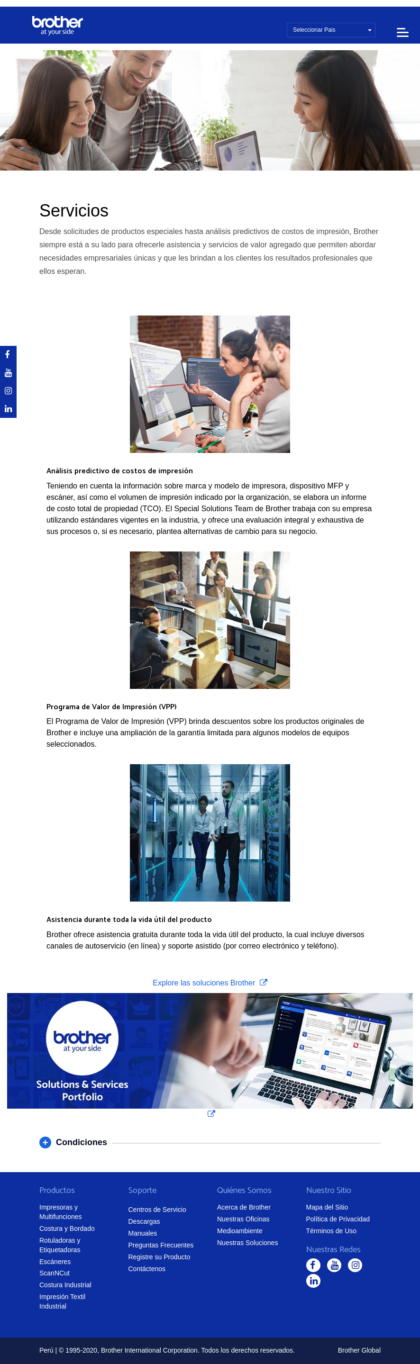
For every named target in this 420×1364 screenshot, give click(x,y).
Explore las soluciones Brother (205, 983)
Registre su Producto (159, 1257)
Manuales (142, 1233)
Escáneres (55, 1261)
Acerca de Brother (244, 1207)
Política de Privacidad (338, 1219)
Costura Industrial (65, 1285)
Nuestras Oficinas (243, 1219)
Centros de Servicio (157, 1209)
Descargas (144, 1221)
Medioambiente (240, 1231)
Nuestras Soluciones (247, 1243)
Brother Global (359, 1350)
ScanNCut (54, 1273)
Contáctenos (147, 1269)
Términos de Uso (331, 1231)
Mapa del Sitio (327, 1207)
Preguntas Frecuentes (161, 1245)
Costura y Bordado (67, 1228)
